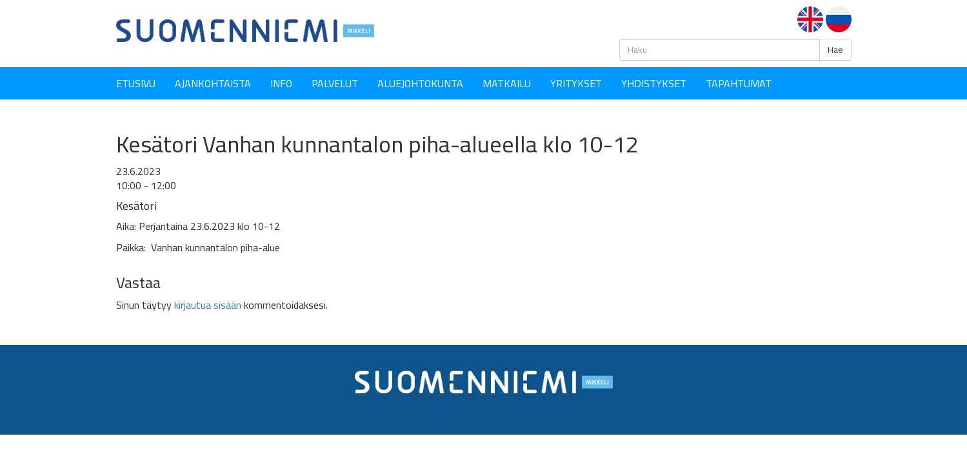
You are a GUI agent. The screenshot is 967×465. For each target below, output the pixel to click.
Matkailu (507, 83)
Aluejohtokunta (420, 83)
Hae (835, 49)
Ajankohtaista (213, 83)
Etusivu (135, 83)
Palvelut (335, 83)
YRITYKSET (576, 83)
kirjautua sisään (207, 305)
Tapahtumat (739, 83)
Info (281, 83)
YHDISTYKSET (653, 83)
